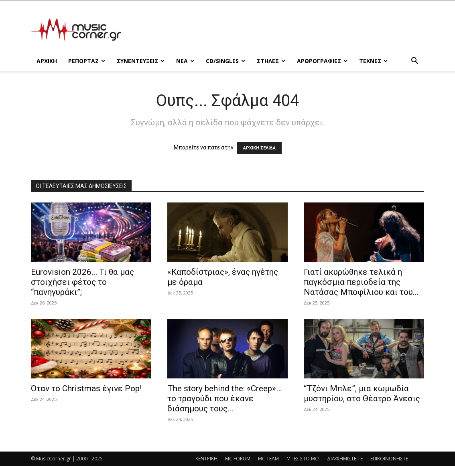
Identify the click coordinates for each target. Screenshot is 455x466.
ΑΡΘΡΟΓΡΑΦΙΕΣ (322, 61)
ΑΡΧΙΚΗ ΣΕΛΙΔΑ (259, 148)
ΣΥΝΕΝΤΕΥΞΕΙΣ (141, 61)
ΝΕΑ (185, 61)
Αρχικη (47, 61)
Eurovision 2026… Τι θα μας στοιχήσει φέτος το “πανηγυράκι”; (82, 282)
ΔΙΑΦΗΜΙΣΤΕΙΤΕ (345, 458)
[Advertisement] (278, 30)
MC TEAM (268, 458)
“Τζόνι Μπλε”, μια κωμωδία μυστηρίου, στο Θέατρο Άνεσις (362, 393)
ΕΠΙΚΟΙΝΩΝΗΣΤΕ (389, 458)
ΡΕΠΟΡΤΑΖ (86, 61)
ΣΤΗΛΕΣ (271, 61)
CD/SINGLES (225, 61)
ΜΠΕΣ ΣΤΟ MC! (302, 458)
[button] (414, 61)
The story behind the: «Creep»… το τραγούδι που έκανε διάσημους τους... (224, 398)
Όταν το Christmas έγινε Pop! (86, 388)
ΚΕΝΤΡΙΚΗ (206, 458)
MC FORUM (237, 458)
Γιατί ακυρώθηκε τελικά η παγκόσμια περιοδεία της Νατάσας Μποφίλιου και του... (361, 282)
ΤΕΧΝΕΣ (373, 61)
